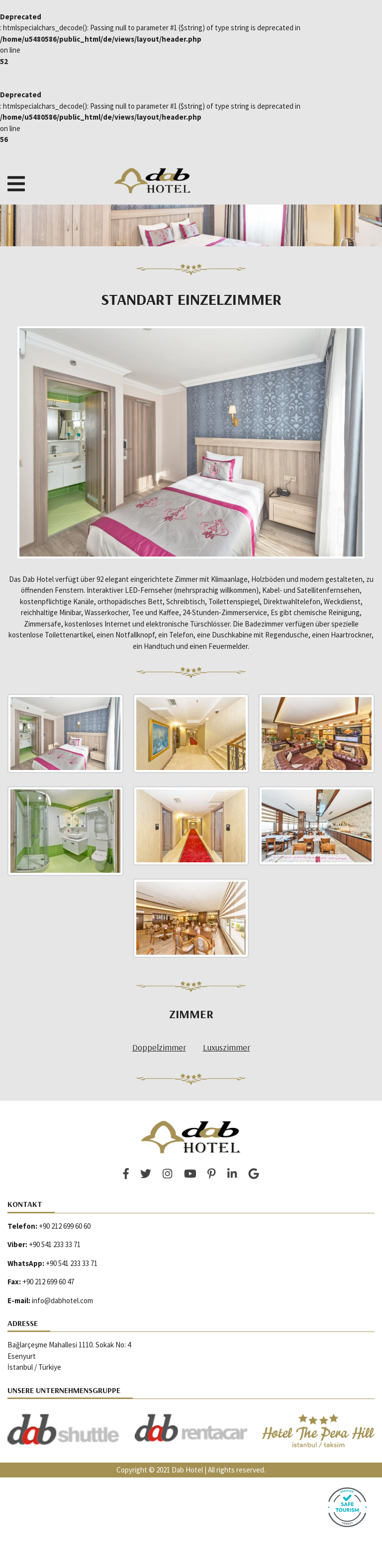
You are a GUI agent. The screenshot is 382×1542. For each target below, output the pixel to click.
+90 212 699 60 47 (48, 1281)
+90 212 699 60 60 (65, 1226)
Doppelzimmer (159, 1047)
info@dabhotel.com (62, 1300)
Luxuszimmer (226, 1047)
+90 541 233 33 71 (55, 1244)
